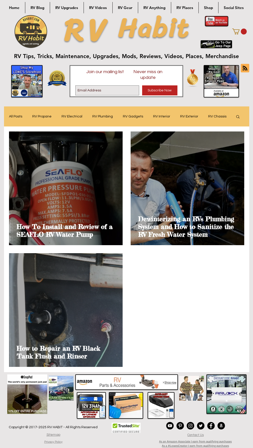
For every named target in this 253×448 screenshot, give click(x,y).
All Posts (15, 116)
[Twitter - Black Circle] (200, 425)
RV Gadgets (133, 116)
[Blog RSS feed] (245, 68)
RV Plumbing (102, 116)
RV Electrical (72, 116)
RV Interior (161, 116)
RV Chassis (217, 116)
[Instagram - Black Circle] (190, 425)
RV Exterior (189, 116)
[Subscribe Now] (159, 90)
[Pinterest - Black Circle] (180, 425)
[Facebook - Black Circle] (211, 425)
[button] (239, 32)
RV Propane (42, 116)
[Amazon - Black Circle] (221, 425)
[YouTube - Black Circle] (170, 425)
